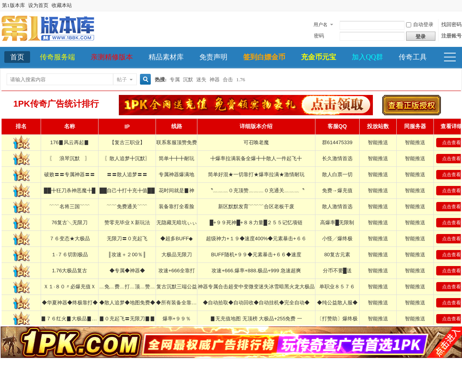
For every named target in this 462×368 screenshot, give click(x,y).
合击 (228, 79)
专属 (175, 79)
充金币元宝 (318, 57)
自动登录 (419, 24)
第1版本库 (13, 5)
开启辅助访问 (460, 5)
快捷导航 (453, 57)
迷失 (201, 79)
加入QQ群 (367, 57)
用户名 (320, 24)
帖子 (122, 79)
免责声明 (213, 57)
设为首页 (38, 5)
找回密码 (451, 24)
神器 (215, 79)
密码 (319, 36)
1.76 (240, 79)
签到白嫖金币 (264, 57)
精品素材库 (166, 57)
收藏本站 (62, 5)
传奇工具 (413, 57)
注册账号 (451, 36)
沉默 (188, 79)
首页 (17, 57)
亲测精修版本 (112, 57)
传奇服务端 (57, 57)
